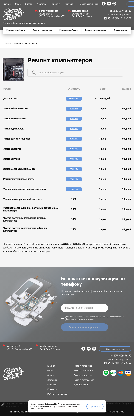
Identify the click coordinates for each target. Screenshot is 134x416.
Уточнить (74, 109)
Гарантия (55, 4)
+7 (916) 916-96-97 (121, 18)
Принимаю (95, 406)
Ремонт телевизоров (84, 380)
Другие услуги (81, 384)
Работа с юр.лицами (89, 4)
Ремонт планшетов (83, 370)
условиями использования (65, 406)
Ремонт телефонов (83, 366)
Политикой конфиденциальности (79, 319)
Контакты (69, 4)
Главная (7, 4)
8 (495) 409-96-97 (120, 11)
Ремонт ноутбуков (83, 375)
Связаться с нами (114, 349)
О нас (18, 4)
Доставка (41, 4)
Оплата (28, 4)
